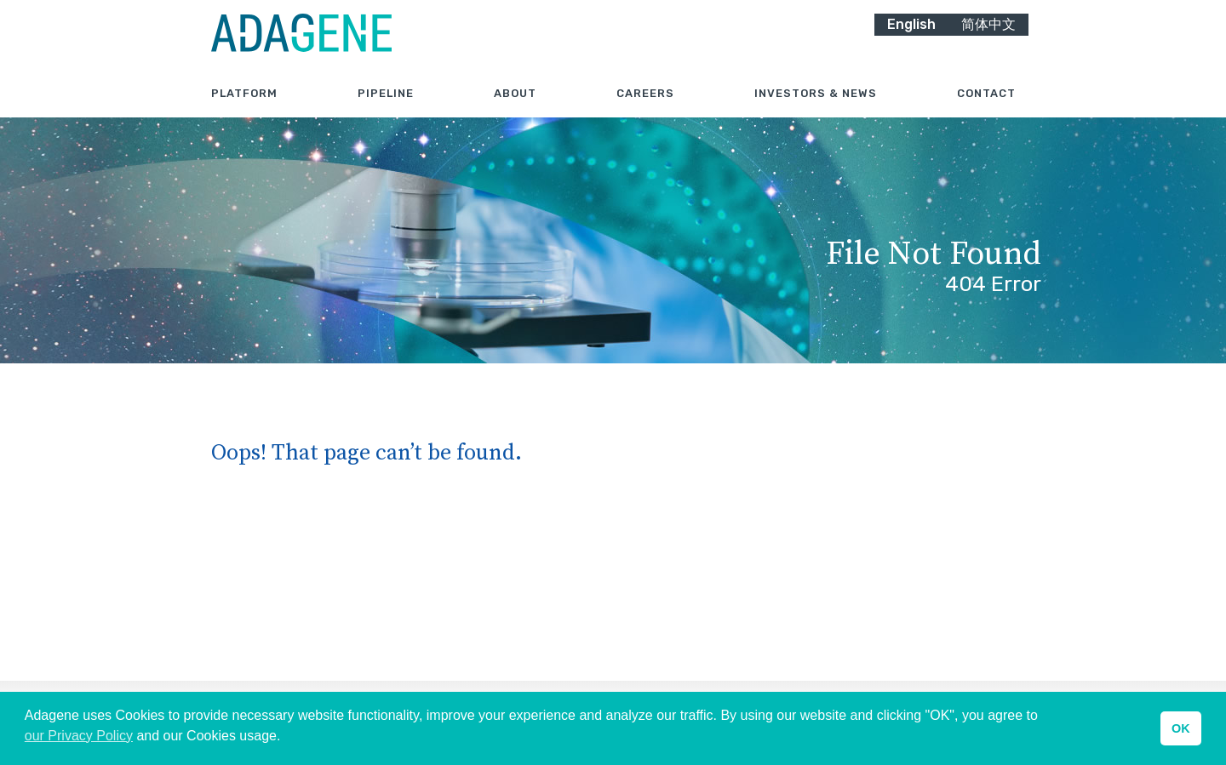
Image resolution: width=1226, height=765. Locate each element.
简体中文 (988, 40)
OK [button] (1181, 728)
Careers (645, 110)
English (911, 40)
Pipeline (386, 110)
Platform (244, 110)
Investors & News (815, 110)
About (515, 110)
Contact (986, 110)
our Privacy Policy (79, 735)
